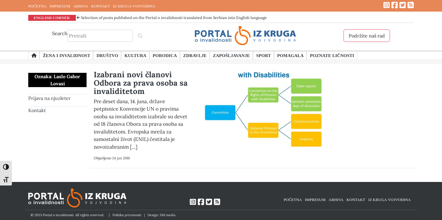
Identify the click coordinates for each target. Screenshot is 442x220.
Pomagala (290, 55)
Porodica (165, 55)
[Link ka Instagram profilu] (386, 5)
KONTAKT (100, 6)
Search (60, 33)
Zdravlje (195, 55)
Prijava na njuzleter (49, 98)
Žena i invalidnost (66, 55)
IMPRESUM (59, 6)
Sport (263, 55)
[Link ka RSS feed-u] (410, 5)
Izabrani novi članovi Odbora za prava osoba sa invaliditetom (141, 83)
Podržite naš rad (367, 36)
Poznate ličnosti (332, 55)
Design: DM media (161, 215)
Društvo (107, 55)
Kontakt (37, 110)
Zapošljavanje (231, 55)
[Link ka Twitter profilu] (402, 5)
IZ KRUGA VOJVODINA (134, 6)
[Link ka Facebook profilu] (394, 5)
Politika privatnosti (126, 215)
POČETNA (37, 6)
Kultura (135, 55)
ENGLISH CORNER (52, 17)
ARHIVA (80, 6)
